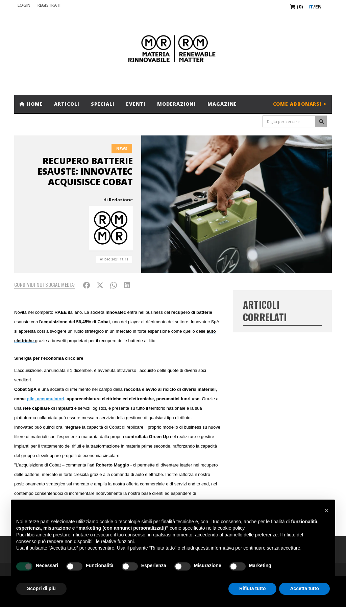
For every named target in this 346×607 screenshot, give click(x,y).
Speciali (103, 104)
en (318, 6)
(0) (296, 6)
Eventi (136, 104)
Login (24, 5)
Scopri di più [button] (41, 588)
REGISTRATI (49, 5)
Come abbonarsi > (300, 104)
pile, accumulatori (46, 398)
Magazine (222, 104)
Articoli (66, 104)
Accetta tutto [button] (304, 588)
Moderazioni (176, 104)
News (121, 148)
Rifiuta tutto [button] (252, 588)
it (310, 6)
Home (31, 104)
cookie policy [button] (231, 528)
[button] (326, 510)
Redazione (121, 200)
